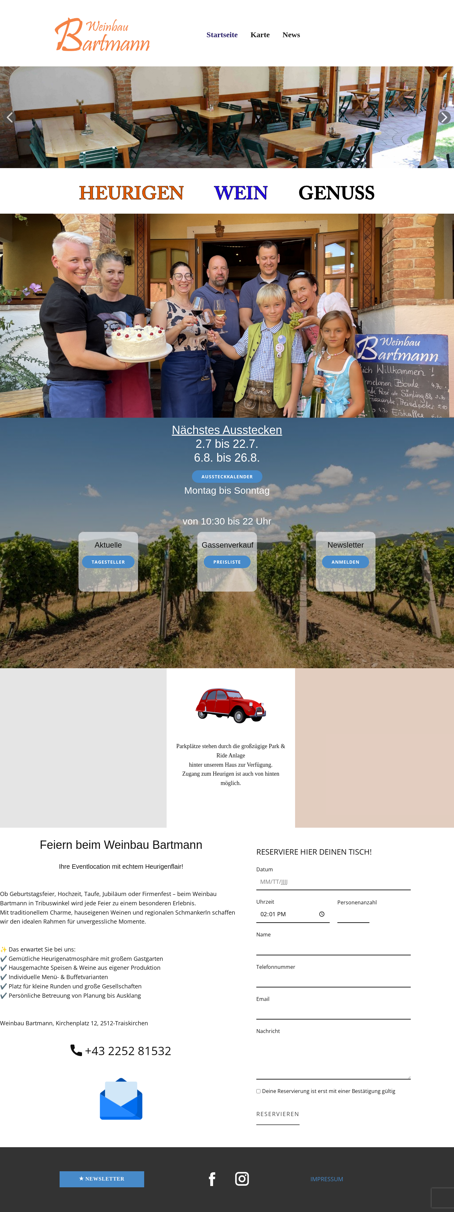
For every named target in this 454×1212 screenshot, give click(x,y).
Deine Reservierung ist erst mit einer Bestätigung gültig (328, 1091)
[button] (9, 117)
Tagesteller (108, 562)
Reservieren (278, 1114)
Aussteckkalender (227, 477)
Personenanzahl (357, 902)
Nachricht (268, 1031)
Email (262, 999)
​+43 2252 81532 (120, 1051)
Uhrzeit (265, 901)
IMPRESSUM (326, 1179)
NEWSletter (102, 1179)
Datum (264, 869)
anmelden (345, 562)
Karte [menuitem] (260, 34)
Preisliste (227, 562)
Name (263, 934)
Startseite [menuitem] (222, 34)
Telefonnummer (275, 966)
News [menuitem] (291, 34)
